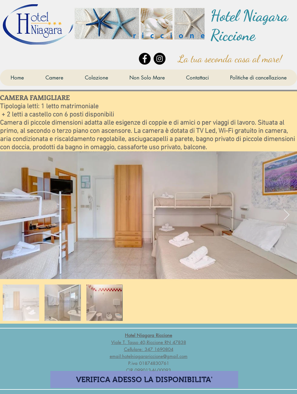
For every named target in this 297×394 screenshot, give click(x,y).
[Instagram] (159, 59)
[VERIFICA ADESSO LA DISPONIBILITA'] (144, 379)
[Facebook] (145, 59)
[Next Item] (286, 215)
